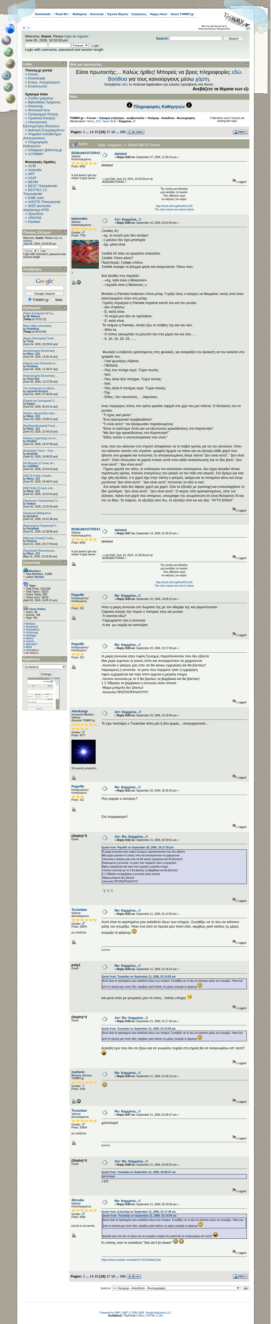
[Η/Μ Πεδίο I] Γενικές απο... (39, 488)
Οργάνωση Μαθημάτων (37, 513)
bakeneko (79, 219)
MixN (29, 647)
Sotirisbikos (32, 629)
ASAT (32, 178)
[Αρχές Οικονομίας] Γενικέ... (39, 338)
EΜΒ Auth (36, 198)
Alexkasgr (79, 711)
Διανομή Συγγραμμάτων (46, 130)
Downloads (43, 14)
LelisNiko (32, 466)
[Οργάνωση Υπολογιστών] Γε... (41, 500)
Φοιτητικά (97, 14)
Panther (34, 222)
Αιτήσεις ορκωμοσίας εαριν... (40, 413)
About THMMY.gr (182, 14)
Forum (33, 74)
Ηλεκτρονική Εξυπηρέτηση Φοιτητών (41, 124)
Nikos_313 (33, 353)
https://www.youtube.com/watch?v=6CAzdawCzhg (131, 1259)
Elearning (35, 106)
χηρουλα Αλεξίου (37, 391)
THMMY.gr (77, 118)
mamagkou (32, 650)
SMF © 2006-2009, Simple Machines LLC (146, 1312)
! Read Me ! (62, 14)
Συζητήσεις (139, 14)
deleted (121, 154)
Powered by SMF (110, 1312)
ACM (32, 166)
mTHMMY (36, 154)
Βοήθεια (117, 79)
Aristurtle (34, 170)
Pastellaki (33, 528)
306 (123, 132)
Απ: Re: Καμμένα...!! (131, 837)
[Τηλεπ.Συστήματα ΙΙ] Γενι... (39, 313)
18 (113, 132)
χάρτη (202, 79)
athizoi (29, 638)
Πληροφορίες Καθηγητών (35, 144)
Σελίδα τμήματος (40, 98)
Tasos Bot (33, 378)
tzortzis (30, 641)
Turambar (79, 910)
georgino (32, 516)
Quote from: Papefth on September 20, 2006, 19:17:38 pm (137, 847)
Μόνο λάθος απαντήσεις (37, 325)
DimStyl (31, 441)
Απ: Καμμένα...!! (128, 219)
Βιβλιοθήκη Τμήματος (44, 102)
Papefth (77, 595)
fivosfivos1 (32, 626)
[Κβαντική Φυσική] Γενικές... (39, 538)
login (68, 36)
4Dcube (77, 1200)
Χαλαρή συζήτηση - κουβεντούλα (121, 118)
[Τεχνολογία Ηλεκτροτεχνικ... (39, 550)
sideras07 (31, 644)
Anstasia (32, 366)
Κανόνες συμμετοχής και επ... (40, 438)
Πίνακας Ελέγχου (37, 232)
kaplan (31, 403)
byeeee (105, 949)
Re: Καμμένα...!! (128, 596)
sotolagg (31, 635)
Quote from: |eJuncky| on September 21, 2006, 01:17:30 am (138, 1211)
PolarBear (33, 328)
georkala (32, 453)
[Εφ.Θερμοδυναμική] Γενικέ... (40, 425)
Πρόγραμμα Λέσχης (43, 114)
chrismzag (32, 632)
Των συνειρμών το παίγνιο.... (40, 388)
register (82, 36)
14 (91, 132)
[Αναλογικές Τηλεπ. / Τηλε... (39, 450)
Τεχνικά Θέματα (117, 14)
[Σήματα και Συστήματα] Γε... (40, 400)
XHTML (150, 1315)
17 (108, 132)
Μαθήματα (80, 14)
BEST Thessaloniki (42, 186)
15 (96, 132)
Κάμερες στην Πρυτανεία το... (40, 363)
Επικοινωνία (37, 86)
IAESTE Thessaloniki (44, 202)
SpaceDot (35, 214)
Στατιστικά (31, 563)
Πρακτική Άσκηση (41, 118)
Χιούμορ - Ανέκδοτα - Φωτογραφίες (171, 118)
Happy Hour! (158, 14)
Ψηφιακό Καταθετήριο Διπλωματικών (42, 136)
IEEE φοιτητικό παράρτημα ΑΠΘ (37, 208)
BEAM (33, 182)
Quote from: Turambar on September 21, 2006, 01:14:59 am (138, 976)
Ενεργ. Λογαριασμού (44, 82)
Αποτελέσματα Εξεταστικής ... (40, 350)
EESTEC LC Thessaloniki (35, 192)
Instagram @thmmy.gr (45, 150)
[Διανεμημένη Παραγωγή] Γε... (41, 525)
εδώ (236, 72)
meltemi (77, 1072)
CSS (160, 1315)
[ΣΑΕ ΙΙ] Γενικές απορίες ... (38, 475)
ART (31, 174)
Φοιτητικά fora (39, 110)
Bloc (141, 1315)
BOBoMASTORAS (86, 153)
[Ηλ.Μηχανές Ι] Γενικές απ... (39, 463)
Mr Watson (33, 316)
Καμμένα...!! (127, 121)
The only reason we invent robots (174, 209)
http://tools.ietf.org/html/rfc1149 (174, 206)
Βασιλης (30, 623)
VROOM (34, 218)
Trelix (30, 341)
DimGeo (32, 541)
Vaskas (31, 503)
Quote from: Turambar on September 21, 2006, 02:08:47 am (138, 1172)
